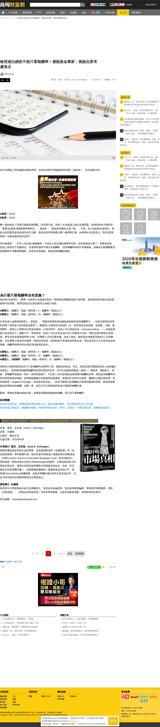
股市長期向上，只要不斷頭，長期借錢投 (80, 619)
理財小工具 (45, 696)
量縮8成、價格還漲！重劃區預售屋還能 (19, 627)
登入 (155, 5)
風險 (15, 562)
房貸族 (140, 218)
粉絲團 (129, 5)
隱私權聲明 (73, 720)
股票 (14, 699)
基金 (14, 702)
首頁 (5, 12)
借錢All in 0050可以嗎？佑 (74, 627)
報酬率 (9, 562)
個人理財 (3, 705)
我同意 (113, 720)
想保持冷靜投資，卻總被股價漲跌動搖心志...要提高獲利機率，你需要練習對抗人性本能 (46, 404)
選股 (30, 696)
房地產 (2, 702)
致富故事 (3, 699)
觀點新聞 (3, 696)
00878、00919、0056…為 (74, 623)
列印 (114, 567)
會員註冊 (149, 5)
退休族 (126, 232)
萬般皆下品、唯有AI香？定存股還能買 (19, 631)
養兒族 (154, 218)
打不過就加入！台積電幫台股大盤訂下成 (20, 623)
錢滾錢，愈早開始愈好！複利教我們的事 (80, 631)
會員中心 (60, 696)
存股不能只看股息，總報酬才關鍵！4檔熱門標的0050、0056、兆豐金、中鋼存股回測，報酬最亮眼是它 (55, 407)
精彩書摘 (3, 707)
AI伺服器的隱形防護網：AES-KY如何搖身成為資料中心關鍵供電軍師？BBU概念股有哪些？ (139, 122)
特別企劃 (16, 705)
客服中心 (73, 696)
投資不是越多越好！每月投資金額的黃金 (80, 635)
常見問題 (60, 699)
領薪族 (126, 218)
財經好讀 (8, 74)
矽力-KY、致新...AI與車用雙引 (15, 635)
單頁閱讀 (79, 553)
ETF (14, 696)
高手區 (140, 232)
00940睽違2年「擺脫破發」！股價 (17, 619)
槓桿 (20, 562)
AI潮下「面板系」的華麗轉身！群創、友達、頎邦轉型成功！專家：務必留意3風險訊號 (140, 142)
